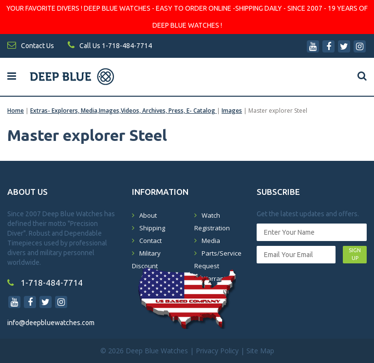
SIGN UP (355, 254)
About (148, 215)
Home (15, 110)
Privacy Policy (217, 350)
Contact (150, 240)
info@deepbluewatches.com (50, 323)
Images (232, 110)
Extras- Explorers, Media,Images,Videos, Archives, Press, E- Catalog (123, 110)
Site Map (260, 350)
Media (211, 240)
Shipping (152, 228)
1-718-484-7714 (45, 282)
